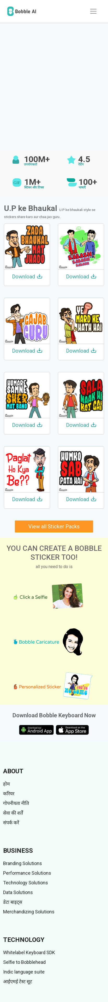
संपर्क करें (11, 822)
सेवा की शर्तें (13, 813)
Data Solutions (18, 892)
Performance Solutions (27, 873)
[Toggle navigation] (93, 11)
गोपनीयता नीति (16, 803)
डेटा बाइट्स (12, 902)
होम (6, 784)
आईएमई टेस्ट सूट (17, 981)
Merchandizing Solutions (29, 911)
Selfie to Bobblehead (24, 962)
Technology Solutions (25, 882)
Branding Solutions (22, 863)
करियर (8, 793)
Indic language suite (24, 972)
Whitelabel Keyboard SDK (29, 952)
